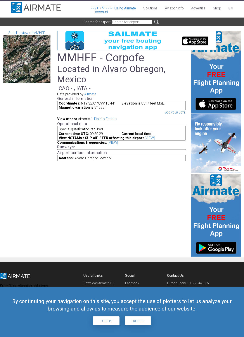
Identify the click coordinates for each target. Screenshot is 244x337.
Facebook (132, 283)
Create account (103, 9)
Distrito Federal (105, 119)
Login (95, 7)
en (230, 8)
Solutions (150, 8)
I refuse (138, 321)
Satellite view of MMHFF (26, 57)
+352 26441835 (198, 283)
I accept (106, 321)
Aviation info (174, 8)
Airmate (90, 94)
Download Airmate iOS (98, 283)
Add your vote (175, 112)
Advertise (198, 8)
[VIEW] (150, 138)
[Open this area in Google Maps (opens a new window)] (11, 80)
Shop (217, 8)
